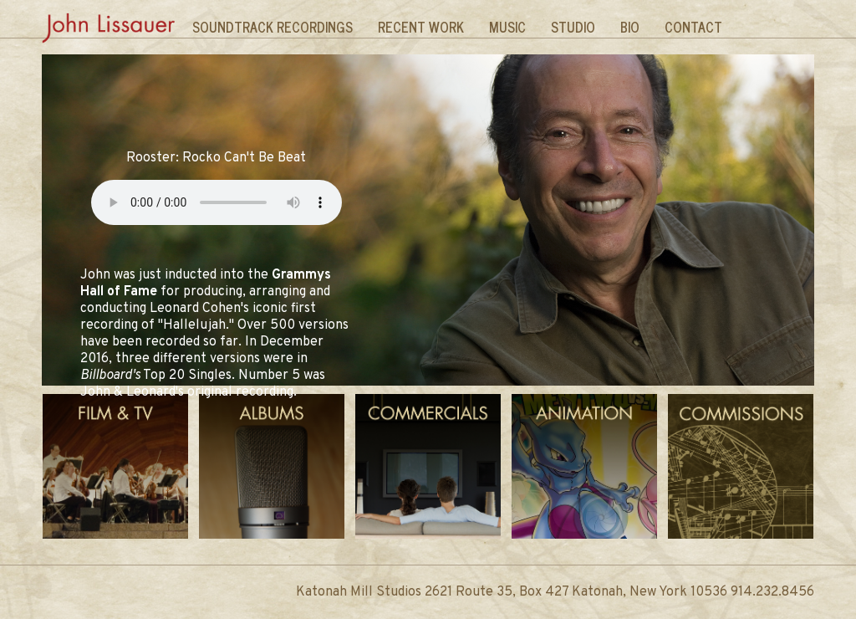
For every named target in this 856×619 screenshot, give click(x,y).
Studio (573, 27)
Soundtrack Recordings (272, 27)
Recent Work (421, 27)
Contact (693, 27)
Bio (629, 27)
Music (507, 27)
